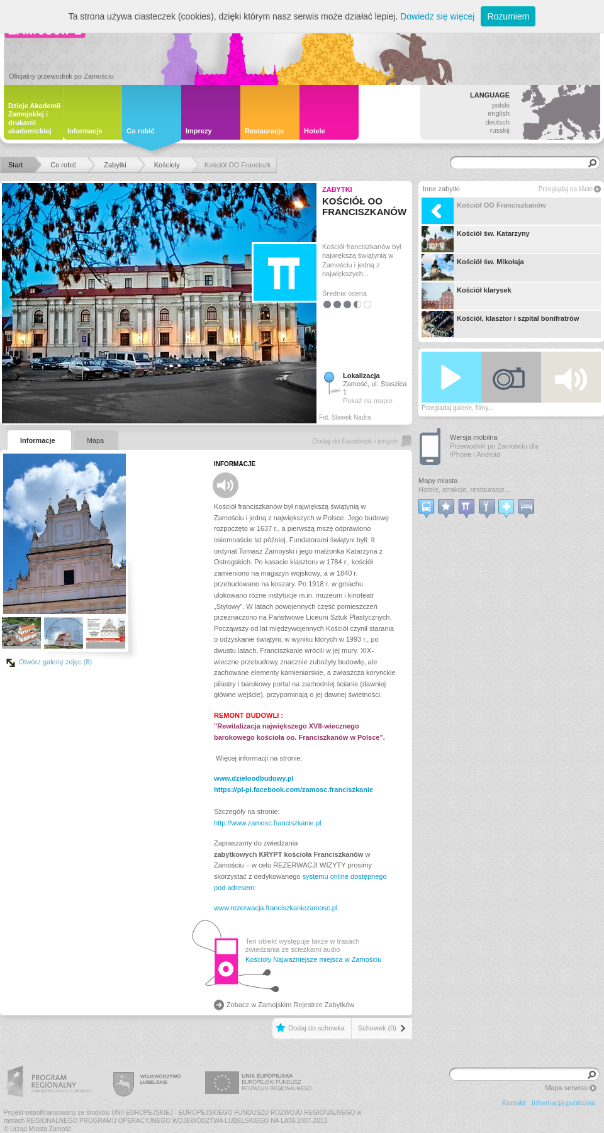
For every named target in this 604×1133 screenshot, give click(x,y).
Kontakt (513, 1103)
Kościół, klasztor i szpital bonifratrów (500, 324)
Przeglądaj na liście (566, 189)
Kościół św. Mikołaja (473, 267)
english (499, 113)
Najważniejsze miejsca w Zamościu (327, 959)
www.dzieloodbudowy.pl (254, 778)
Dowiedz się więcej (437, 16)
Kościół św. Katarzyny (476, 239)
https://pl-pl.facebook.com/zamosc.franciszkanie (293, 789)
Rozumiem (508, 16)
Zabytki (337, 189)
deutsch (497, 122)
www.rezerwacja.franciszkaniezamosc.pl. (276, 908)
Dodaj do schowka (316, 1028)
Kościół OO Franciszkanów (484, 211)
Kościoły (258, 959)
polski (501, 105)
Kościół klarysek (467, 295)
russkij (500, 130)
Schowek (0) (377, 1028)
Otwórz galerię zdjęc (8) (55, 662)
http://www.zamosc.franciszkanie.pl (268, 823)
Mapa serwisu (566, 1087)
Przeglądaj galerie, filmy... (457, 408)
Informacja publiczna (563, 1103)
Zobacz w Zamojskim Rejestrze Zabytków (290, 1004)
